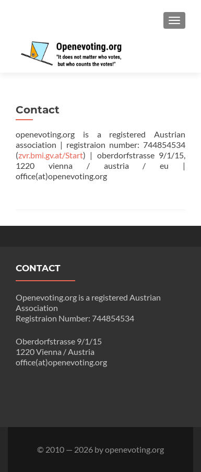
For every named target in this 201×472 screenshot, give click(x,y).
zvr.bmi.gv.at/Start (50, 155)
